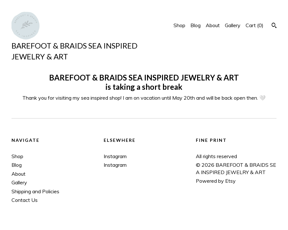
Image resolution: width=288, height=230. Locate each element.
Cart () (254, 25)
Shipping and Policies (35, 191)
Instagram (115, 156)
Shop (179, 25)
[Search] (274, 26)
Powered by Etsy (216, 181)
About (213, 25)
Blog (195, 25)
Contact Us (24, 200)
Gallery (232, 25)
